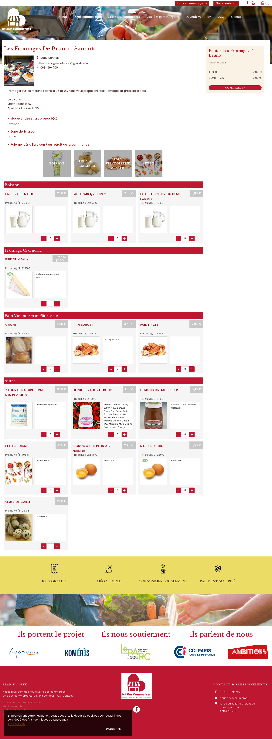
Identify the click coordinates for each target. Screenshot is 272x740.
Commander (235, 88)
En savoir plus (16, 723)
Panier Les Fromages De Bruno (232, 53)
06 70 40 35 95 (230, 693)
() (265, 3)
